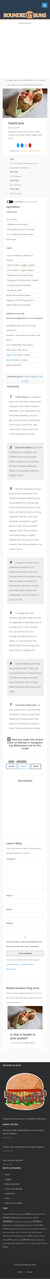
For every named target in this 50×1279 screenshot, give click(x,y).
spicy (13, 1243)
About (30, 1272)
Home (20, 1272)
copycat (6, 1225)
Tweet (24, 766)
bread (6, 1217)
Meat (7, 1174)
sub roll (28, 1243)
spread (18, 1243)
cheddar (36, 1218)
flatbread (25, 1225)
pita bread (10, 360)
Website (9, 923)
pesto (25, 1236)
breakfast (13, 1217)
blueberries (41, 1214)
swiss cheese (36, 1243)
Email (9, 909)
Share (12, 766)
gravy (11, 1229)
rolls (20, 1240)
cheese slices (17, 1222)
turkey (5, 1247)
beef (27, 1213)
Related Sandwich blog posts (22, 988)
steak (23, 1243)
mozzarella (23, 1232)
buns (20, 1217)
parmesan (12, 1236)
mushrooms (31, 1232)
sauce (25, 1239)
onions (5, 1236)
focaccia (32, 1225)
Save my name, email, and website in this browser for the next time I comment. (24, 944)
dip (10, 1225)
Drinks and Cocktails (13, 1203)
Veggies (8, 1179)
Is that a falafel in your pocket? (22, 1036)
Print (36, 766)
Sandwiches (14, 150)
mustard (39, 1232)
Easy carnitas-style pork (13, 1160)
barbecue (18, 1214)
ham (27, 1229)
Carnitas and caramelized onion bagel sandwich (23, 1147)
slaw (42, 1240)
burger (24, 1218)
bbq (23, 1214)
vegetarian (34, 150)
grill (14, 1229)
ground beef (20, 1229)
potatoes (15, 1240)
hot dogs (32, 1229)
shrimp (37, 1240)
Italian (38, 1229)
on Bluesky (20, 742)
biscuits (34, 1214)
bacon (11, 1214)
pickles (30, 1236)
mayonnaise (10, 1232)
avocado (6, 1214)
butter (30, 1218)
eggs (19, 1225)
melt (16, 1232)
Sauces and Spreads (13, 1188)
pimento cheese (39, 1236)
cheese (7, 1221)
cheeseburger (27, 1222)
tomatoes (44, 1243)
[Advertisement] (25, 50)
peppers (19, 1236)
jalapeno (44, 1229)
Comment (11, 859)
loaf (4, 1232)
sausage (32, 1240)
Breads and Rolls (12, 1184)
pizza (4, 1240)
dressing (15, 1225)
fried (24, 150)
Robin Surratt (13, 127)
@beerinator (20, 745)
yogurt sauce (11, 355)
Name (9, 895)
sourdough (6, 1243)
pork (9, 1239)
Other (7, 1198)
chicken (37, 1221)
